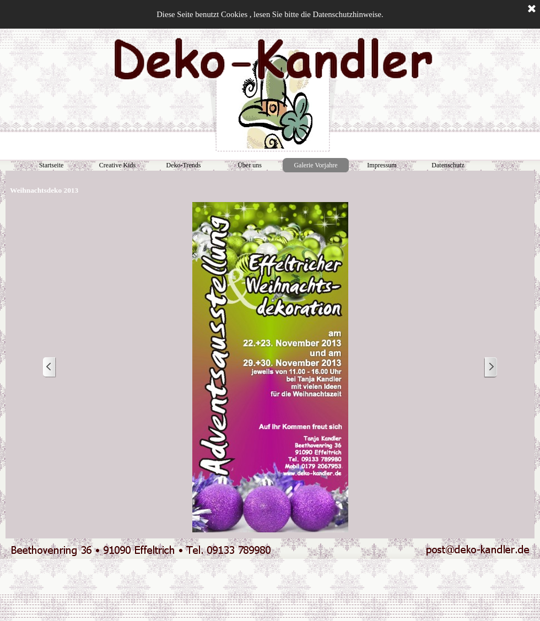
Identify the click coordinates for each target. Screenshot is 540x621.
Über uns (249, 165)
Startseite (51, 165)
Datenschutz (447, 165)
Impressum (381, 165)
